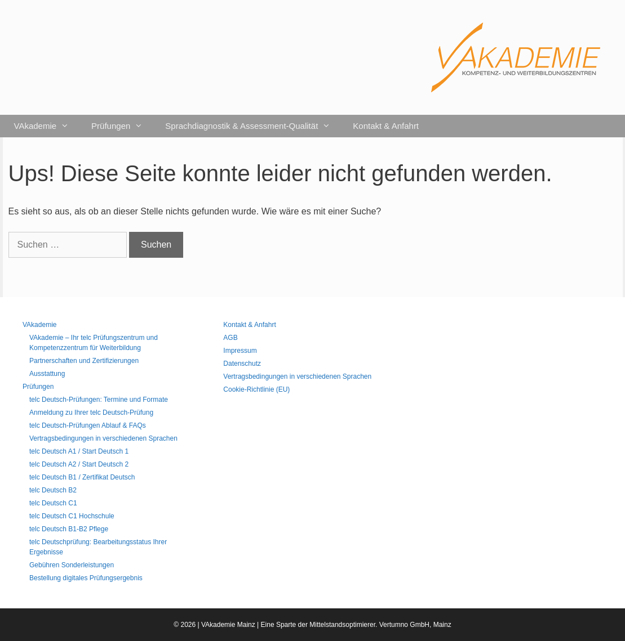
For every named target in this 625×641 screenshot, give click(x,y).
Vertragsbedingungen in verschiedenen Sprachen (103, 438)
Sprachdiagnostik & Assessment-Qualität (253, 126)
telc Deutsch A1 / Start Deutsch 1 (78, 451)
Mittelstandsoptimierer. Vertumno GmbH (369, 625)
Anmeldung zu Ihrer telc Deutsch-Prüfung (91, 412)
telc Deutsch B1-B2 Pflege (68, 529)
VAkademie (47, 126)
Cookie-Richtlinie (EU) (256, 389)
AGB (230, 338)
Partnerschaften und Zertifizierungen (84, 361)
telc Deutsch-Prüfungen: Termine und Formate (98, 400)
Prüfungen (122, 126)
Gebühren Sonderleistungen (71, 565)
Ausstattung (47, 374)
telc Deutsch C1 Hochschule (71, 516)
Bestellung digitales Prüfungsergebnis (86, 578)
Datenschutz (242, 363)
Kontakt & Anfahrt (386, 126)
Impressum (239, 351)
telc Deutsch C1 (53, 503)
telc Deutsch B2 (53, 490)
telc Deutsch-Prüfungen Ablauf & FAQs (87, 425)
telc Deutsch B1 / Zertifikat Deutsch (82, 477)
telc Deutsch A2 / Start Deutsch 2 (78, 464)
